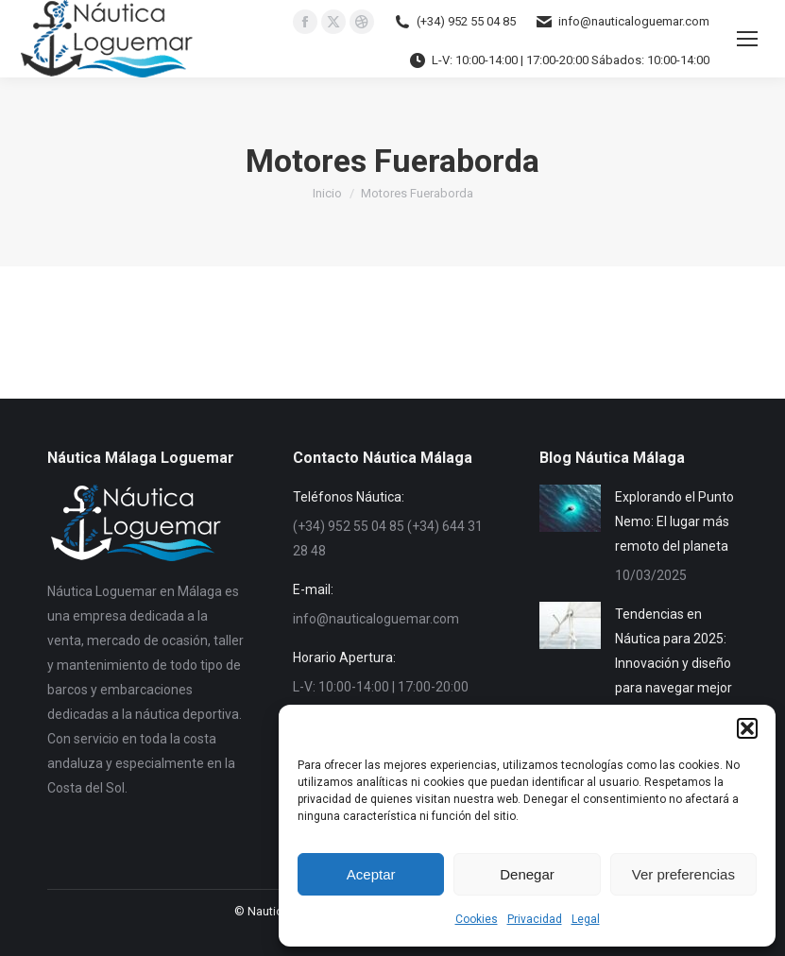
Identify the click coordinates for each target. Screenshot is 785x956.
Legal (586, 919)
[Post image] (570, 508)
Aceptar (371, 874)
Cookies (476, 919)
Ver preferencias (683, 874)
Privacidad (534, 919)
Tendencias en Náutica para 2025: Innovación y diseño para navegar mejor (673, 650)
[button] (747, 728)
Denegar (527, 874)
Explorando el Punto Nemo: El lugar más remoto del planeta (674, 521)
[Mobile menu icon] (747, 39)
